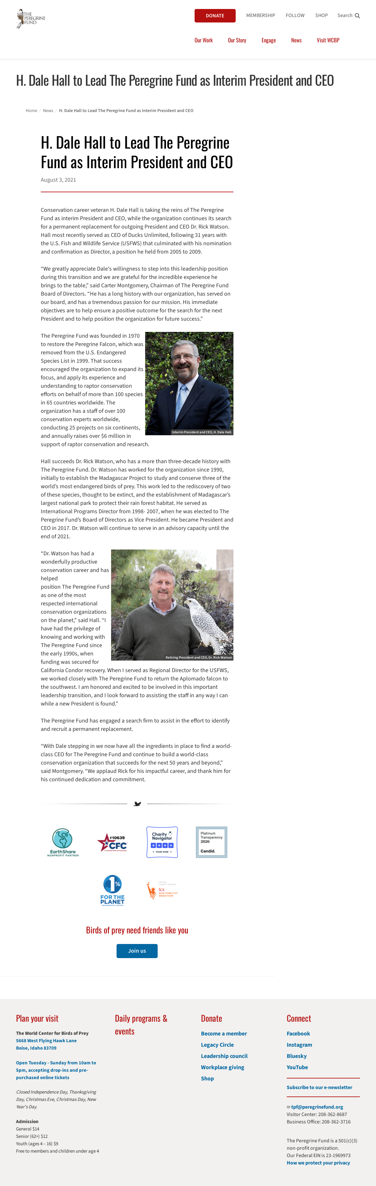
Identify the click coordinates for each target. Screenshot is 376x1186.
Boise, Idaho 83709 (36, 1048)
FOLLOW (295, 15)
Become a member (224, 1034)
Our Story (237, 40)
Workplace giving (222, 1067)
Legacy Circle (217, 1045)
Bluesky (297, 1056)
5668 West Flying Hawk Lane (46, 1040)
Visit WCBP (328, 40)
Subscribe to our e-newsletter (319, 1087)
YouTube (297, 1067)
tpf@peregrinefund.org (317, 1107)
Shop (207, 1079)
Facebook (298, 1034)
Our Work (204, 40)
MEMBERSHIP (260, 15)
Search (345, 15)
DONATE (215, 15)
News (296, 40)
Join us (137, 951)
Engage (269, 40)
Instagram (299, 1045)
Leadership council (224, 1056)
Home (31, 111)
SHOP (321, 15)
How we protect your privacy (318, 1162)
